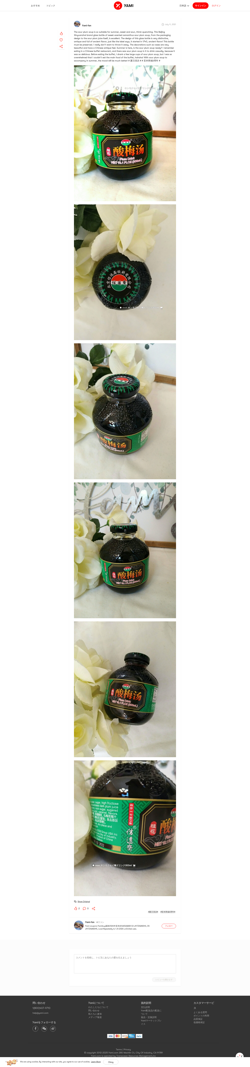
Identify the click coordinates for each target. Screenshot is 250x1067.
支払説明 (145, 1007)
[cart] (240, 1057)
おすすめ (35, 5)
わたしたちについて (98, 1007)
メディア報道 (95, 1017)
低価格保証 (199, 1022)
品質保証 (198, 1019)
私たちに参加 (95, 1014)
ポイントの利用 (201, 1015)
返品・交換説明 (149, 1017)
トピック (50, 5)
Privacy (127, 1049)
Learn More (96, 1062)
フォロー (169, 926)
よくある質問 (200, 1012)
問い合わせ (93, 1010)
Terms (119, 1049)
